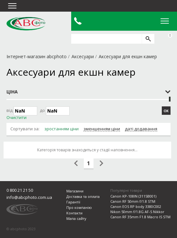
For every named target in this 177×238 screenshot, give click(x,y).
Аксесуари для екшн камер (128, 56)
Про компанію (79, 207)
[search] (148, 39)
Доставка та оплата (83, 196)
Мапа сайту (76, 218)
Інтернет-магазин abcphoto (36, 56)
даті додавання (141, 129)
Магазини (74, 191)
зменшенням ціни (101, 129)
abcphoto (25, 23)
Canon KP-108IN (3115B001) (133, 196)
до (55, 110)
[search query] (106, 39)
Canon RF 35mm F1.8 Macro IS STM (140, 216)
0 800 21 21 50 (19, 190)
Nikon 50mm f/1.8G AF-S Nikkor (137, 211)
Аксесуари (83, 56)
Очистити (16, 117)
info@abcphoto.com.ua (29, 197)
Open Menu (165, 21)
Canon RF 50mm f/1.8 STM (132, 201)
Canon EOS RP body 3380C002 (135, 206)
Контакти (74, 213)
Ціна (12, 92)
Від (21, 110)
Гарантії (73, 202)
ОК (166, 111)
